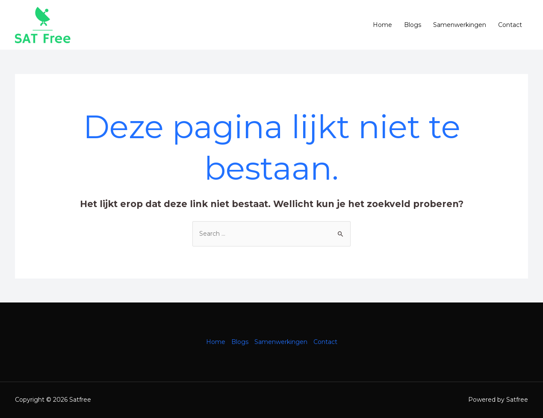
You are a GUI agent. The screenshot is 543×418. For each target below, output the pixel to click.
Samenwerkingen (459, 25)
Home (382, 25)
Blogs (412, 25)
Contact (510, 25)
